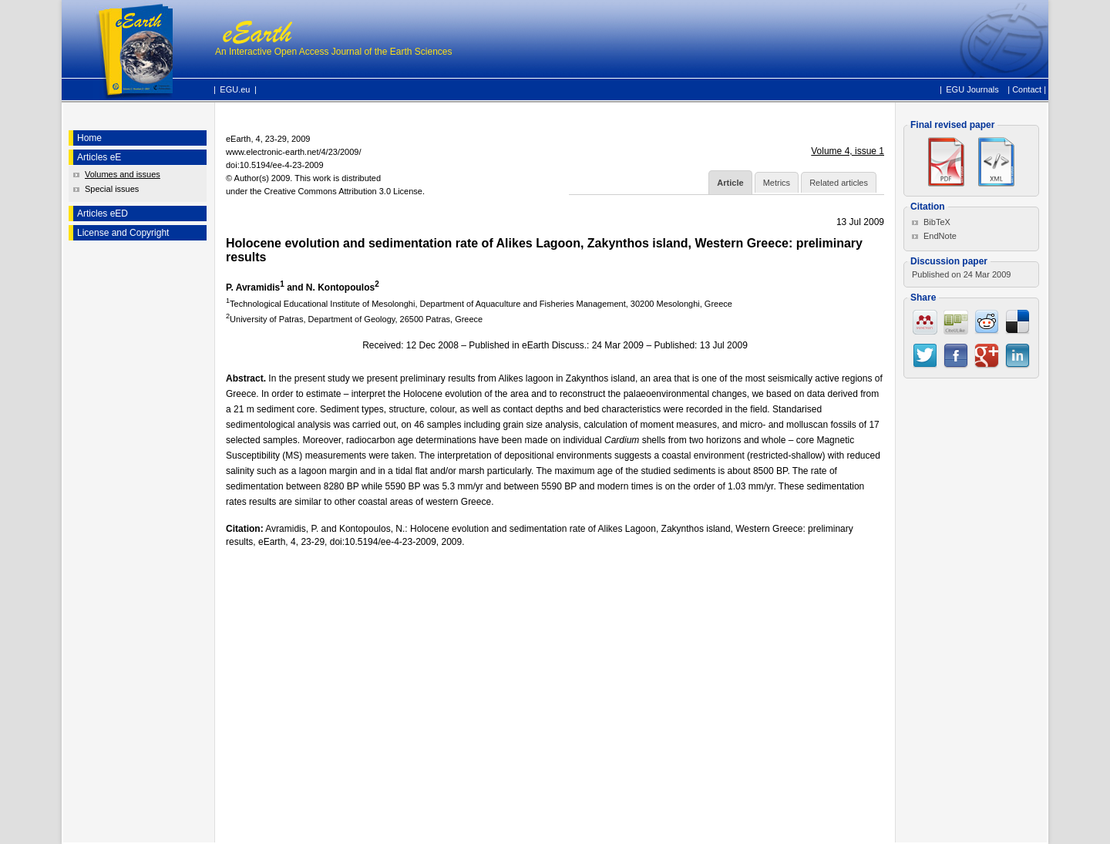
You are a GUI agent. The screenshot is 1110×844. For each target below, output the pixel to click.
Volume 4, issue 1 (847, 151)
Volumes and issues (122, 174)
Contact (1026, 89)
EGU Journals (972, 88)
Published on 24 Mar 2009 (961, 274)
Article (730, 182)
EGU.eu (235, 89)
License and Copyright (123, 232)
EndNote (940, 235)
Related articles (838, 182)
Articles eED (102, 213)
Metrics (776, 182)
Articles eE (99, 157)
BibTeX (936, 222)
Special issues (112, 188)
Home (89, 138)
